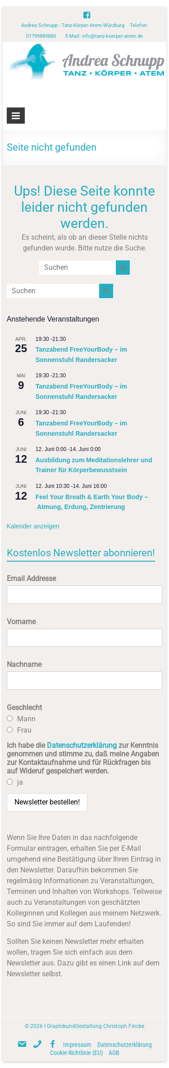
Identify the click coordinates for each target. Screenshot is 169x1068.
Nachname (24, 664)
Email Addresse (31, 578)
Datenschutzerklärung (82, 745)
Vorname (21, 621)
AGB (114, 1052)
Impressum (77, 1044)
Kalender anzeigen (33, 526)
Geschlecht (24, 707)
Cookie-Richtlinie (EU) (76, 1052)
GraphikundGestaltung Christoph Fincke (95, 1026)
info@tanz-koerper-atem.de (112, 36)
